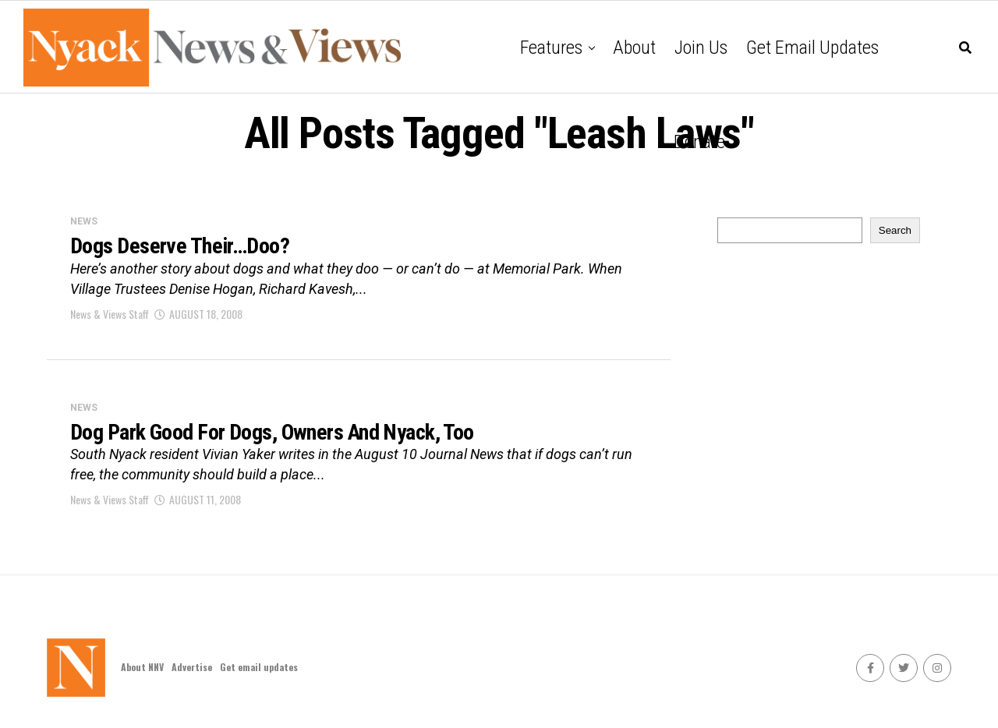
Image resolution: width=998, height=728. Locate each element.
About (634, 47)
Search (895, 230)
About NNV (142, 666)
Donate (699, 142)
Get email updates (812, 47)
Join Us (700, 47)
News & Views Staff (109, 314)
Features (551, 47)
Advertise (192, 666)
